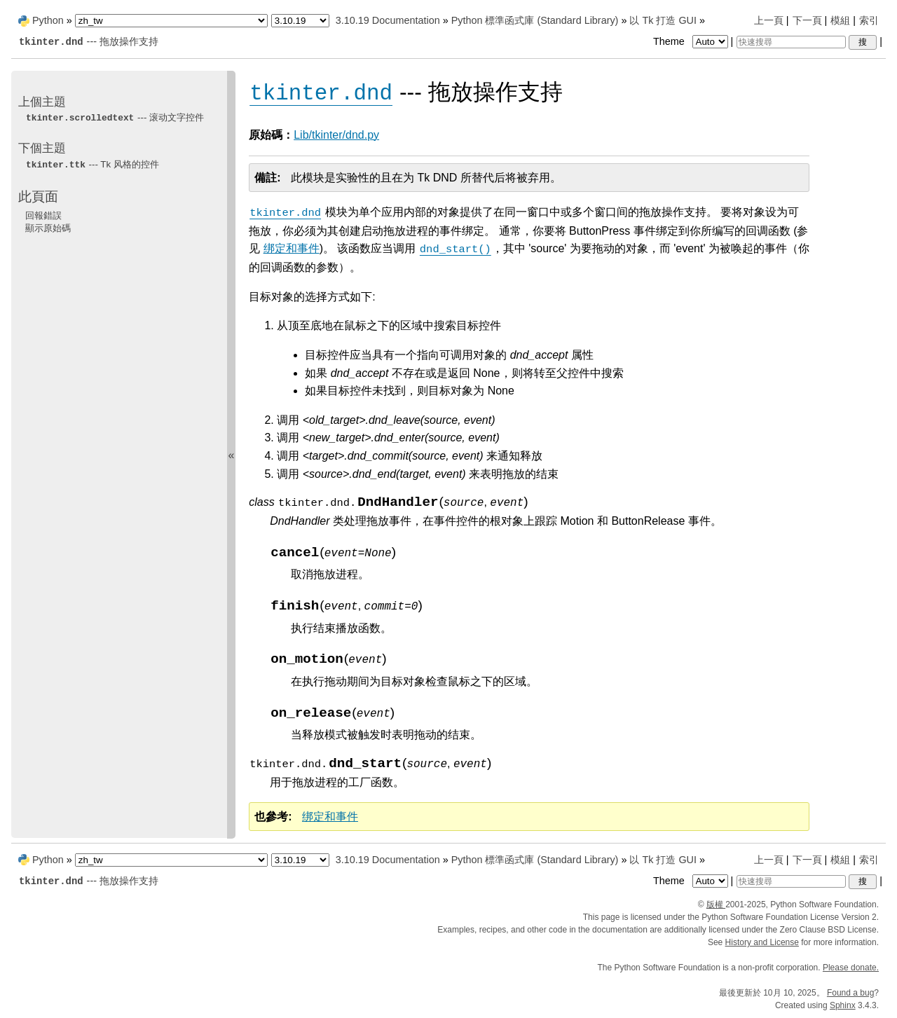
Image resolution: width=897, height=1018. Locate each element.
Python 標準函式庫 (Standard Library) (535, 20)
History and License (762, 942)
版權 (715, 904)
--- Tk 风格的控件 (92, 164)
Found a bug (850, 993)
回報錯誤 (43, 215)
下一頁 (807, 20)
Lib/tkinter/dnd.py (336, 135)
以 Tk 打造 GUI (663, 20)
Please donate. (851, 967)
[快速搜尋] (791, 42)
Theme (691, 41)
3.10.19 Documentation (388, 20)
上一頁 (768, 20)
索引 (869, 20)
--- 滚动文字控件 (114, 117)
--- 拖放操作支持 (88, 41)
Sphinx (843, 1005)
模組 (840, 20)
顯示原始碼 (48, 228)
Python (48, 20)
